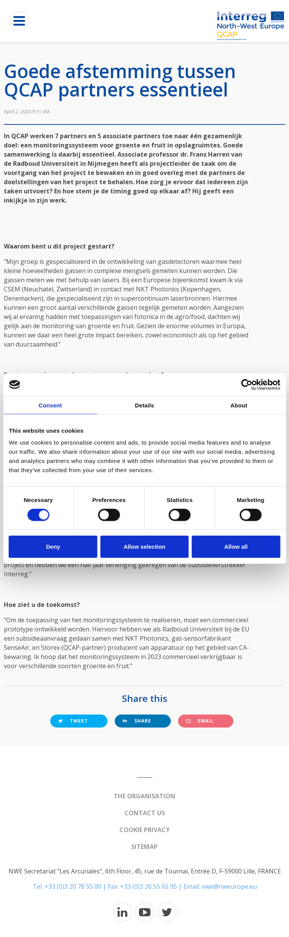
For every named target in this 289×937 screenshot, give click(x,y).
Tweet (73, 721)
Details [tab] (144, 405)
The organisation (144, 796)
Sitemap (144, 846)
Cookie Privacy (144, 830)
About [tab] (238, 405)
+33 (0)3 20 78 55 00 (73, 886)
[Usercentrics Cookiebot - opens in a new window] (246, 384)
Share (137, 721)
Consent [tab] (50, 405)
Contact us (144, 813)
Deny (53, 546)
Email (200, 721)
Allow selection (144, 546)
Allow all (236, 546)
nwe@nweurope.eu (229, 886)
